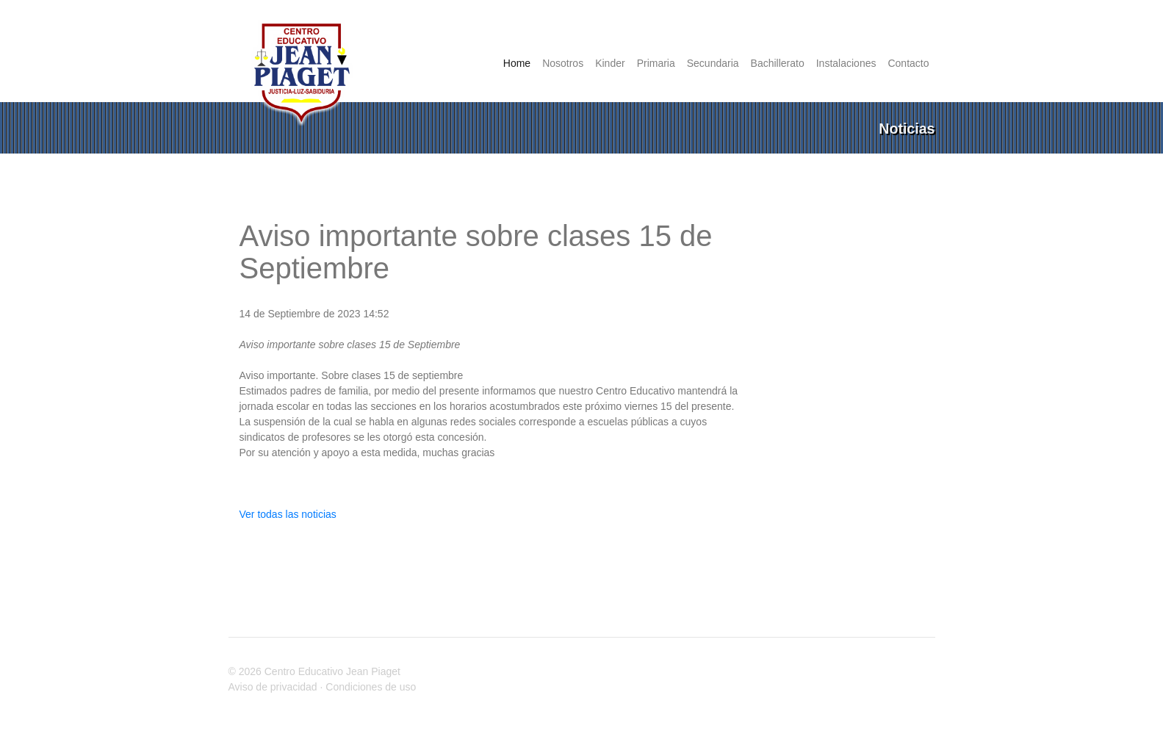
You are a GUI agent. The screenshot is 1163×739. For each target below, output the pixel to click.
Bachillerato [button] (777, 63)
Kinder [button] (609, 63)
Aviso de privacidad (272, 687)
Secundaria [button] (713, 63)
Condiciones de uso (370, 687)
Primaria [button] (656, 63)
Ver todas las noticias (288, 514)
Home (519, 62)
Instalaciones (846, 63)
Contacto (908, 63)
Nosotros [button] (562, 63)
